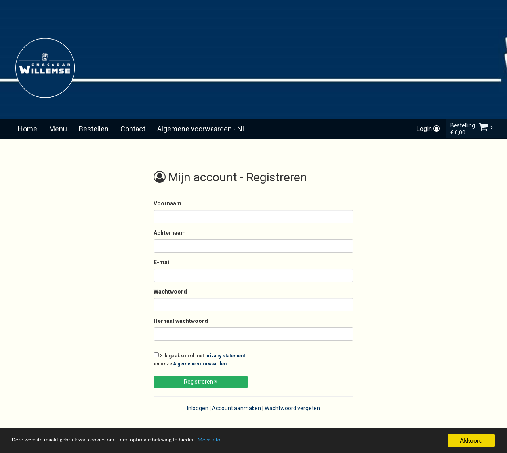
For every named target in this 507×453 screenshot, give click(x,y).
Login (428, 128)
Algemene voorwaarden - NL (201, 129)
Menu (58, 129)
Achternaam (170, 233)
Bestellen (94, 129)
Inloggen (197, 408)
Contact (132, 129)
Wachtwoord (170, 291)
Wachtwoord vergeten (292, 408)
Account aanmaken (236, 408)
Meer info (243, 441)
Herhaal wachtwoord (181, 321)
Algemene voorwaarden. (200, 364)
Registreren (200, 381)
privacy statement (225, 356)
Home (27, 129)
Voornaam (167, 203)
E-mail (162, 262)
